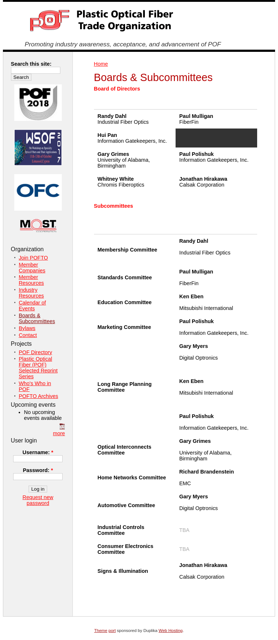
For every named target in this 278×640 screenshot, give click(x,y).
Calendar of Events (32, 305)
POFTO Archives (38, 396)
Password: (38, 470)
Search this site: (31, 64)
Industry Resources (31, 293)
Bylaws (27, 328)
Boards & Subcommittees (37, 318)
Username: (38, 452)
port (112, 630)
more (59, 433)
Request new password (38, 500)
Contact (28, 335)
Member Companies (32, 267)
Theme (101, 630)
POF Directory (35, 352)
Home (101, 64)
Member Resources (31, 280)
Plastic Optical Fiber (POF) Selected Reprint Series (38, 367)
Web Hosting (171, 630)
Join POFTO (33, 258)
